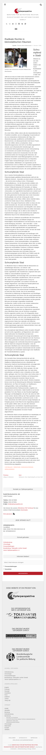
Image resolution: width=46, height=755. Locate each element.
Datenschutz (23, 739)
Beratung (17, 468)
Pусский (7, 692)
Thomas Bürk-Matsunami (24, 46)
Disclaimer (12, 739)
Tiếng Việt (7, 701)
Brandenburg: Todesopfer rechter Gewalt (15, 549)
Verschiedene (9, 470)
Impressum (34, 739)
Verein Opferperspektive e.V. (11, 551)
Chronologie (6, 545)
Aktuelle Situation (12, 718)
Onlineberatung (7, 543)
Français (7, 690)
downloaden (24, 511)
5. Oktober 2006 (36, 46)
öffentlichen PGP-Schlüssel (25, 509)
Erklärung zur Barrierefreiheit (23, 741)
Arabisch (7, 698)
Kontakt (7, 729)
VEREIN (7, 730)
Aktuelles (8, 468)
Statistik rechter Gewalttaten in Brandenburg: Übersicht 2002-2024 (20, 721)
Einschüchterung (27, 468)
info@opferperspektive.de (15, 505)
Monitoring (8, 717)
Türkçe (6, 699)
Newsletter (8, 570)
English (7, 688)
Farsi (6, 696)
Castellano (8, 694)
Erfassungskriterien (12, 723)
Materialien (8, 727)
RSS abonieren (9, 515)
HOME (6, 709)
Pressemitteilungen (8, 547)
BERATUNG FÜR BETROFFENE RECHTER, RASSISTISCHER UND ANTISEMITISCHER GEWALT (23, 17)
